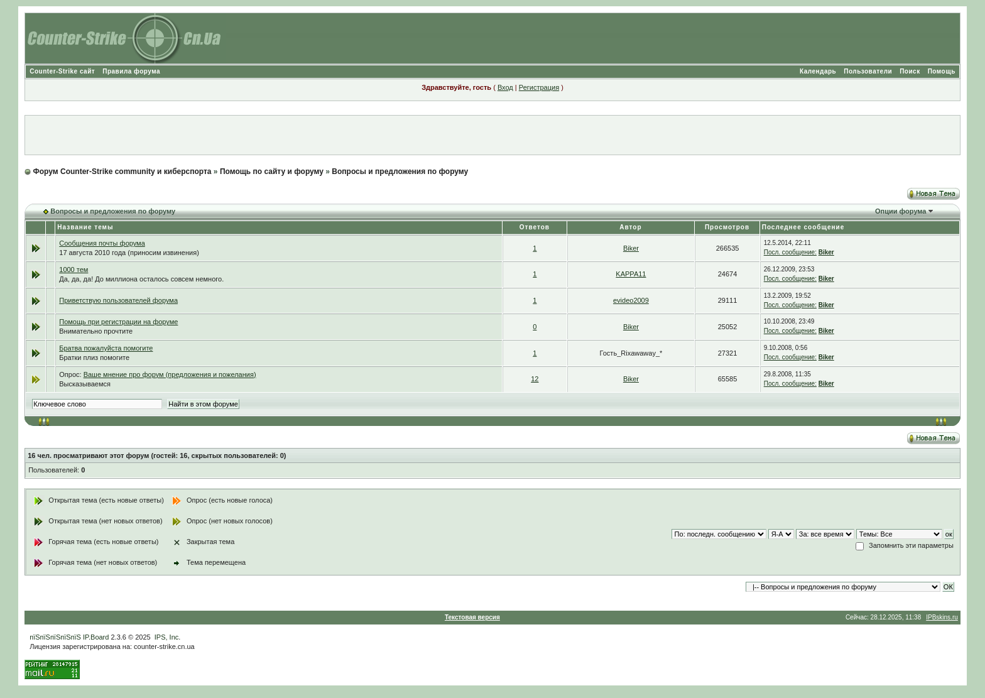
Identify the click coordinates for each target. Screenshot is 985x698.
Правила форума (131, 71)
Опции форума (900, 211)
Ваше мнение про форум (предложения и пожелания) (170, 374)
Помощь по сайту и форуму (272, 171)
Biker (631, 248)
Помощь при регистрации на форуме (118, 321)
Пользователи (868, 71)
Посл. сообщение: (790, 252)
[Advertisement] (492, 135)
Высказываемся (85, 384)
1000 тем (73, 269)
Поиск (910, 71)
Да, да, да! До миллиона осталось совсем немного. (141, 279)
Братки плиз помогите (94, 357)
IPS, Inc (167, 637)
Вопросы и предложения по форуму (400, 171)
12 (534, 379)
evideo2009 (631, 300)
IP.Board (96, 637)
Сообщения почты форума (102, 243)
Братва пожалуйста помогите (106, 348)
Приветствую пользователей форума (118, 300)
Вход (505, 87)
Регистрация (539, 87)
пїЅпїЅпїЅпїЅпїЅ (55, 637)
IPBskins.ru (942, 617)
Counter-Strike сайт (62, 71)
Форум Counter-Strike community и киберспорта (122, 171)
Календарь (818, 71)
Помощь (941, 71)
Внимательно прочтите (96, 331)
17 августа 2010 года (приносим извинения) (129, 252)
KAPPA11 (631, 274)
